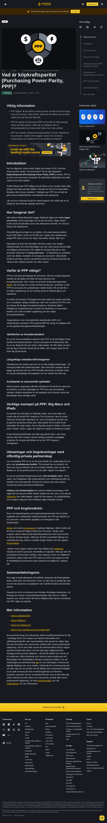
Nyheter (27, 732)
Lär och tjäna (70, 750)
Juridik (27, 738)
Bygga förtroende (30, 754)
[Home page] (44, 4)
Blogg (27, 757)
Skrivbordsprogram (31, 771)
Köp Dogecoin (70, 786)
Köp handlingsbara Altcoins (75, 792)
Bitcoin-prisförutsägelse (73, 771)
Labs (67, 739)
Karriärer (28, 726)
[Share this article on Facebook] (87, 27)
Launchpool (49, 738)
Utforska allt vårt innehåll (53, 707)
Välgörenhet (49, 755)
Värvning (89, 726)
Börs (46, 723)
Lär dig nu (75, 11)
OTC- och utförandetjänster (95, 729)
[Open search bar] (82, 4)
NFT (46, 747)
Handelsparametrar (93, 765)
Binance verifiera (92, 762)
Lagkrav (89, 771)
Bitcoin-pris (69, 755)
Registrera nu (92, 198)
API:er (89, 759)
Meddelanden (29, 729)
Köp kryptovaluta (50, 726)
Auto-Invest (49, 741)
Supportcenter (91, 748)
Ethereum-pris (70, 758)
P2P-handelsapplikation (73, 723)
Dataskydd (28, 751)
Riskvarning (28, 762)
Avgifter (89, 756)
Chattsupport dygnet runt (95, 745)
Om (26, 723)
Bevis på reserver (92, 735)
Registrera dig (92, 4)
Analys (47, 752)
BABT (47, 750)
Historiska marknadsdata (95, 732)
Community (28, 760)
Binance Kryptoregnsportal (95, 768)
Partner (89, 723)
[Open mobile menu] (101, 4)
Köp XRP (69, 783)
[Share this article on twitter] (80, 27)
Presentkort (49, 735)
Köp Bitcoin (69, 777)
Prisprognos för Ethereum (74, 774)
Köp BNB (69, 780)
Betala (47, 729)
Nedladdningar (29, 768)
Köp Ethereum (70, 789)
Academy (48, 732)
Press (27, 735)
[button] (102, 4)
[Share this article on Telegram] (94, 27)
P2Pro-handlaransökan (73, 726)
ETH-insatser (49, 744)
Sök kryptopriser (71, 752)
